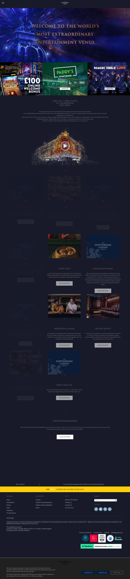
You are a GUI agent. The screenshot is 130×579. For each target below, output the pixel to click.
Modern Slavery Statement (44, 505)
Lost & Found (69, 508)
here (36, 523)
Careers (38, 500)
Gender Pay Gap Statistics (44, 502)
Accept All (88, 573)
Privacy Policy (97, 532)
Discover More (64, 284)
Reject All (103, 573)
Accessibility (10, 502)
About (8, 500)
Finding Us (68, 502)
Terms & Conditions (85, 532)
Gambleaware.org (116, 532)
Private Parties (11, 513)
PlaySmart (10, 510)
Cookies (106, 532)
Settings (116, 573)
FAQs (8, 508)
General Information (71, 500)
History (9, 505)
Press (37, 508)
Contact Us (68, 505)
